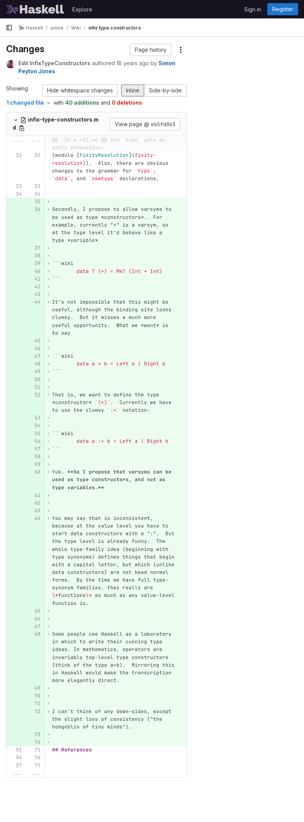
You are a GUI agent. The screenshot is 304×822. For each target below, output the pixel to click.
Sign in (252, 9)
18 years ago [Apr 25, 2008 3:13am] (132, 63)
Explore (82, 9)
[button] (151, 50)
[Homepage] (35, 9)
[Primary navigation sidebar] (9, 27)
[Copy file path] (21, 128)
